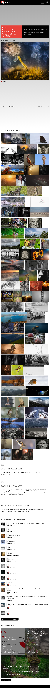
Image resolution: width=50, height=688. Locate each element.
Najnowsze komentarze (13, 544)
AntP (10, 550)
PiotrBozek (12, 617)
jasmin (4, 81)
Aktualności (7, 650)
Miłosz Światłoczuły (14, 580)
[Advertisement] (25, 94)
